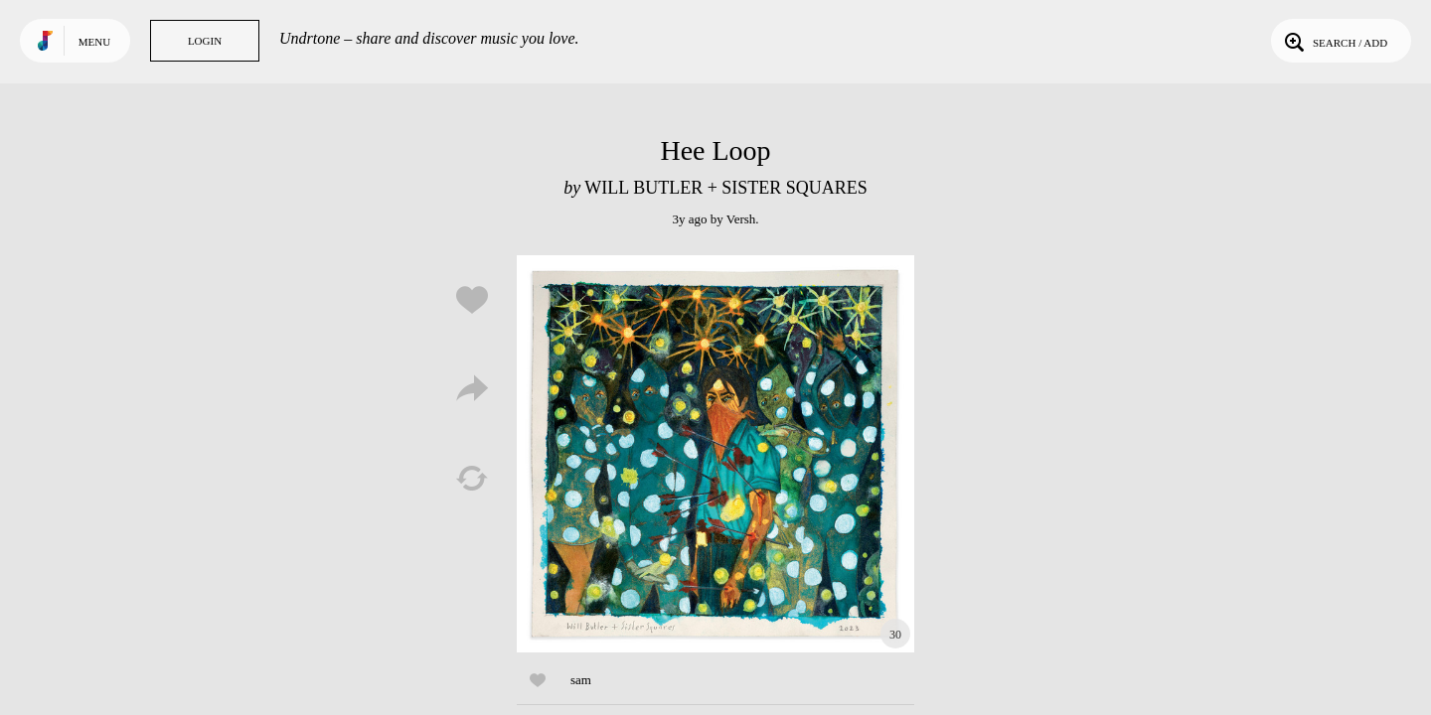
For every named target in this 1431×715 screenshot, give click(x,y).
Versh (741, 219)
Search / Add (1334, 41)
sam (580, 679)
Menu (94, 42)
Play (715, 454)
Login (205, 41)
